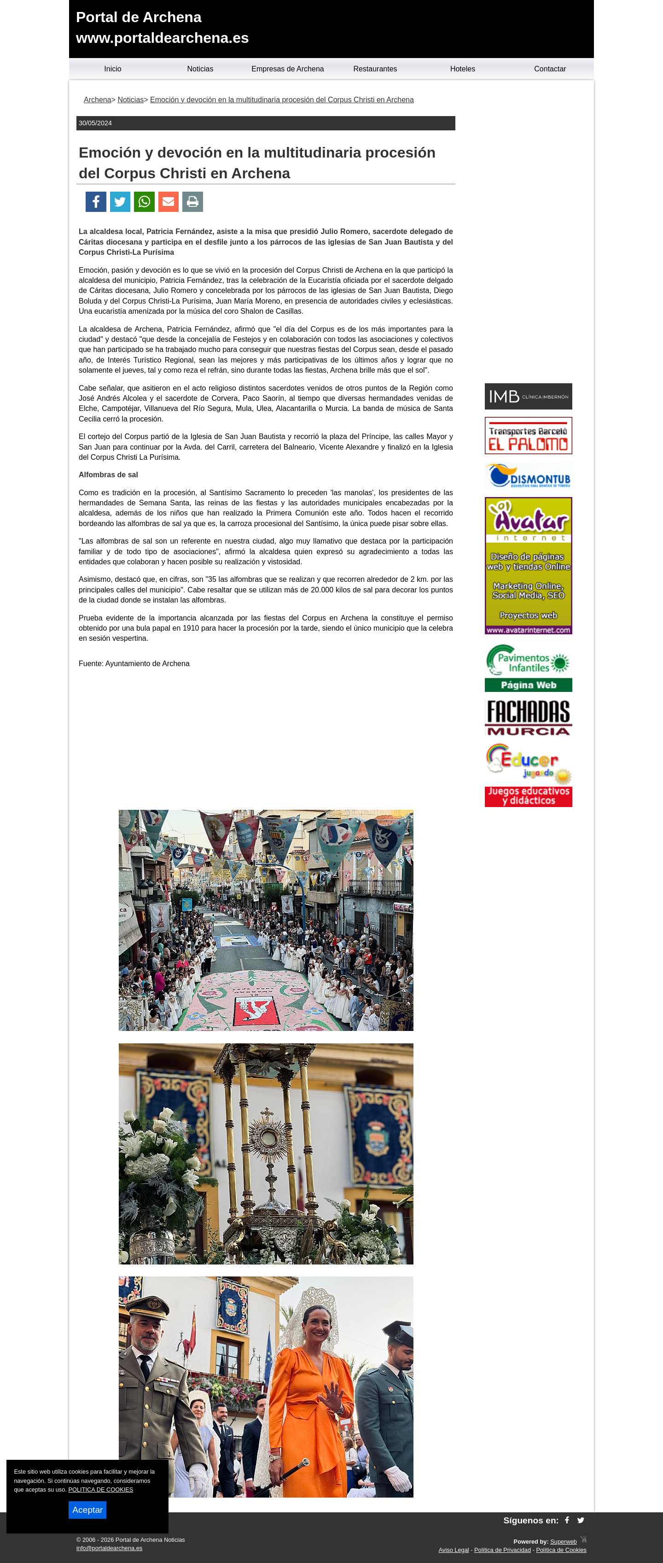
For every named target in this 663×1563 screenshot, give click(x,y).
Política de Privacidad (502, 1549)
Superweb (563, 1541)
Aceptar (87, 1510)
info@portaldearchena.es (109, 1548)
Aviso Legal (454, 1549)
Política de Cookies (561, 1549)
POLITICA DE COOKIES (101, 1489)
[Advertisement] (266, 740)
